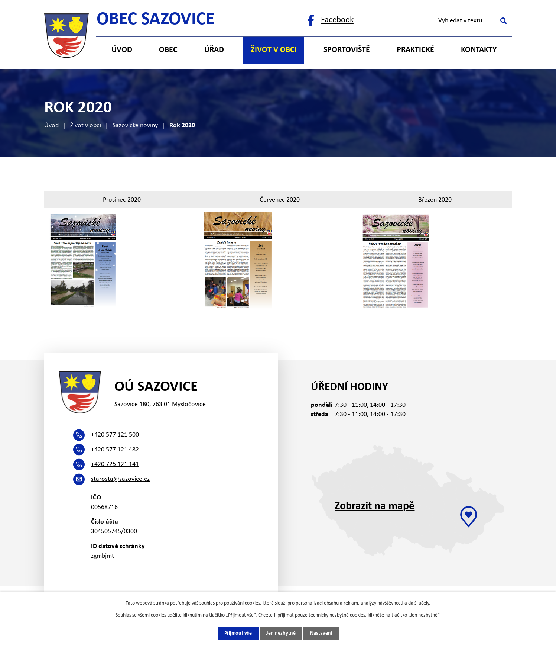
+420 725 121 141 (115, 464)
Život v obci (85, 125)
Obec (168, 50)
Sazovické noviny (135, 125)
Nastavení (321, 633)
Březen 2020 (435, 199)
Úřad (214, 50)
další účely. (419, 603)
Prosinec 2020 (122, 199)
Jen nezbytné (281, 633)
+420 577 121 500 (115, 434)
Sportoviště (346, 50)
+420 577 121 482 (115, 449)
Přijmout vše (238, 633)
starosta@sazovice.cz (120, 479)
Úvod (51, 125)
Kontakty (479, 50)
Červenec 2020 (280, 199)
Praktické (415, 50)
